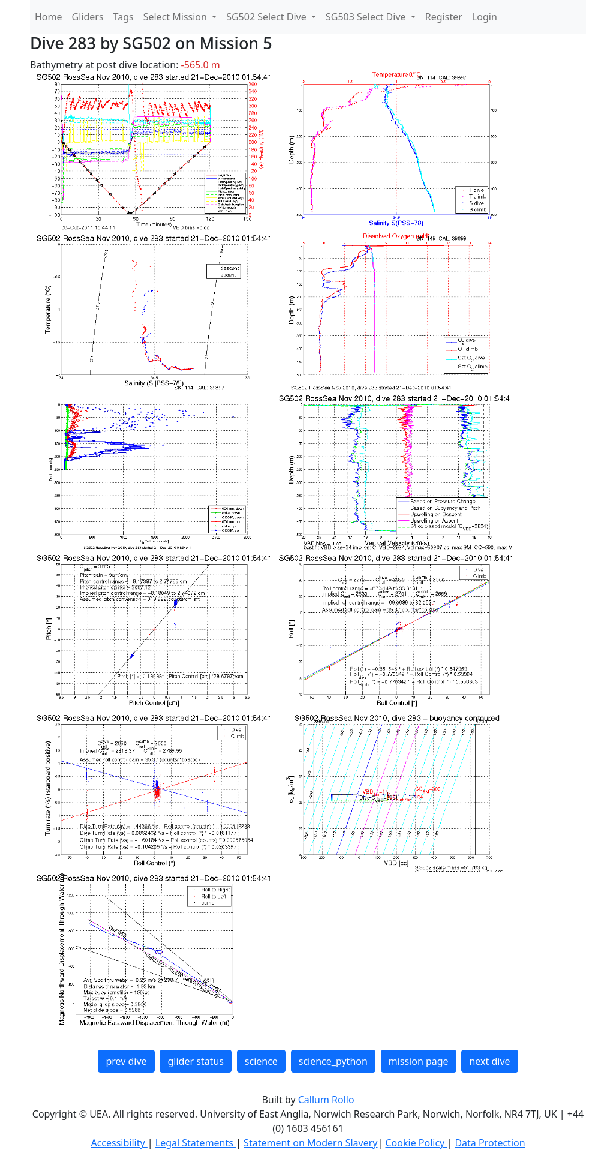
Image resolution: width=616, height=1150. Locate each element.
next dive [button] (489, 1061)
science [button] (261, 1061)
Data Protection (490, 1142)
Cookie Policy (416, 1142)
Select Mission (176, 16)
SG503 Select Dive (367, 16)
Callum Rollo (326, 1099)
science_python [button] (333, 1061)
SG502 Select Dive (267, 16)
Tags (123, 16)
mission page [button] (419, 1061)
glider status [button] (195, 1061)
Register (443, 16)
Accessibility (119, 1142)
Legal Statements (195, 1142)
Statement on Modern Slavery (310, 1142)
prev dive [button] (126, 1061)
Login (484, 16)
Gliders (88, 16)
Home (48, 16)
